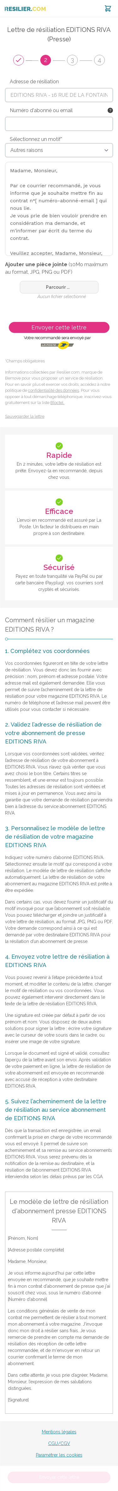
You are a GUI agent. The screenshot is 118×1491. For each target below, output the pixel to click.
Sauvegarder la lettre (24, 416)
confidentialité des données (53, 390)
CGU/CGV (59, 1443)
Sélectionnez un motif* (36, 139)
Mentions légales (59, 1431)
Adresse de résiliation (34, 82)
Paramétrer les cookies (59, 1454)
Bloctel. (57, 402)
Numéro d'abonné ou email (41, 110)
